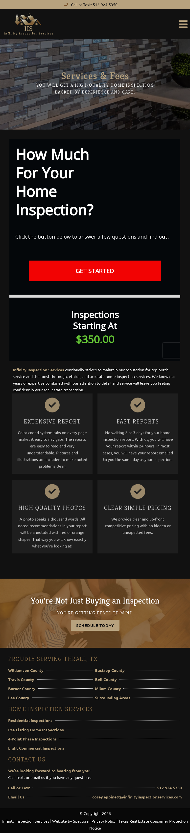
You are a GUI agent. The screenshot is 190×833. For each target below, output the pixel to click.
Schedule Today (95, 625)
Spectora (81, 820)
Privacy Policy (104, 820)
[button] (123, 24)
